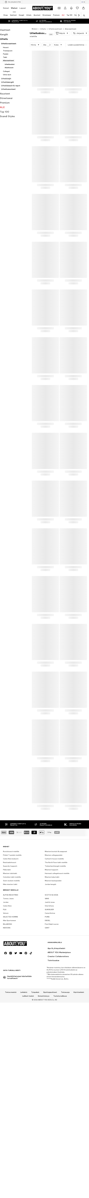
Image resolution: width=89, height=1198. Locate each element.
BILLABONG (7, 924)
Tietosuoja (65, 992)
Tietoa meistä (10, 992)
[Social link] (5, 953)
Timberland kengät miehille (55, 866)
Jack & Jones (50, 902)
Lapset (22, 8)
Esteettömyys (43, 996)
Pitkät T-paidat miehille (12, 855)
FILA (4, 909)
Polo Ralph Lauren (52, 924)
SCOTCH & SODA (51, 895)
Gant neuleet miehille (11, 881)
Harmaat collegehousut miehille (57, 873)
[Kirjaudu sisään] (65, 8)
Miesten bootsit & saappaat (56, 851)
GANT (47, 928)
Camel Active (50, 913)
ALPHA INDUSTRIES (10, 895)
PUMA (47, 917)
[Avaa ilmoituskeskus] (71, 8)
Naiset (6, 8)
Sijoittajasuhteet (50, 992)
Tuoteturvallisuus (60, 996)
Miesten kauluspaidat (53, 881)
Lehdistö (23, 992)
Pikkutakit (7, 870)
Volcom (5, 913)
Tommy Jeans (8, 898)
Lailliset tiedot (28, 996)
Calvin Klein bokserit (10, 859)
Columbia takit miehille (12, 877)
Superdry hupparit (10, 866)
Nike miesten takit (10, 884)
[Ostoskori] (83, 8)
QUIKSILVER (49, 909)
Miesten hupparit (51, 870)
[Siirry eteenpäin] (79, 15)
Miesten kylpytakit (52, 877)
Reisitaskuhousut (9, 862)
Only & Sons (49, 906)
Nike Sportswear (9, 920)
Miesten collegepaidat (53, 855)
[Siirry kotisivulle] (42, 8)
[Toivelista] (77, 8)
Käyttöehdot (79, 992)
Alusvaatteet (70, 29)
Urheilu (43, 29)
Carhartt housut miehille (54, 859)
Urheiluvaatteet (55, 29)
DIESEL (47, 920)
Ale (47, 45)
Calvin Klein (7, 906)
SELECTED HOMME (10, 917)
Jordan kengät (50, 884)
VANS (47, 898)
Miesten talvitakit (10, 873)
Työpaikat (35, 992)
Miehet (14, 8)
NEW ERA (6, 928)
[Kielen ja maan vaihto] (83, 2)
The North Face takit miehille (56, 862)
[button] (62, 33)
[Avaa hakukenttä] (83, 15)
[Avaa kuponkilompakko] (59, 8)
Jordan (5, 902)
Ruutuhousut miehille (11, 851)
